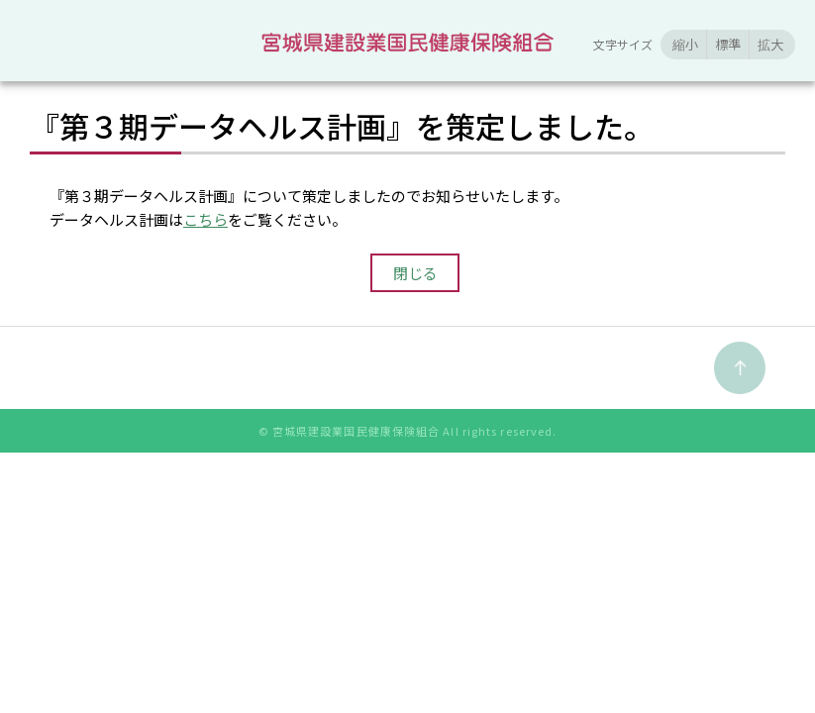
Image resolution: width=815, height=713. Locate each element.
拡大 (770, 44)
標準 (728, 44)
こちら (205, 219)
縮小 (685, 44)
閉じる (415, 272)
